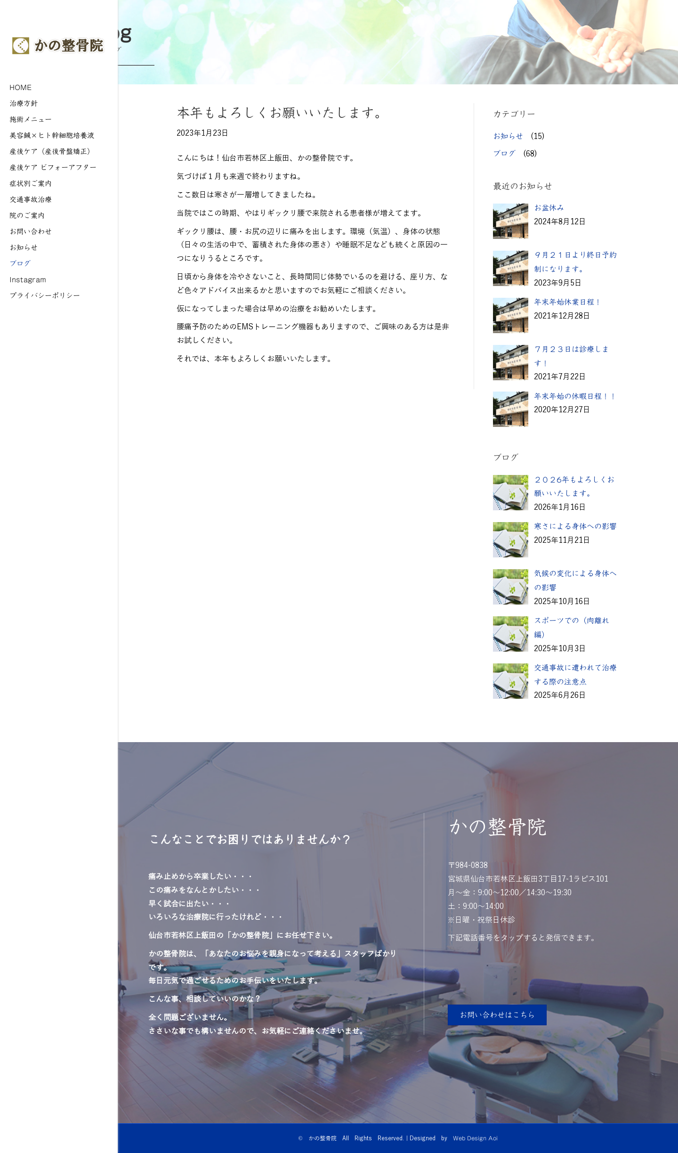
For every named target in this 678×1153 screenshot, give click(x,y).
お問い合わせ (30, 231)
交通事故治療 (30, 199)
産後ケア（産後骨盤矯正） (51, 151)
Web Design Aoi (475, 1138)
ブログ (20, 263)
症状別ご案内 (30, 183)
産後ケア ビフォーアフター (53, 167)
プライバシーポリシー (44, 295)
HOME (20, 87)
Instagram (27, 279)
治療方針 (23, 103)
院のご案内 (27, 215)
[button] (497, 1015)
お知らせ (23, 247)
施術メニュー (30, 119)
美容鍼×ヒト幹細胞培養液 (51, 135)
